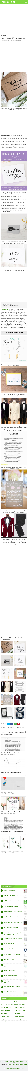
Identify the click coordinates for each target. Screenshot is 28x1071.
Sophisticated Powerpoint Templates (13, 922)
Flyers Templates (18, 1013)
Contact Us (22, 1061)
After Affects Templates (9, 890)
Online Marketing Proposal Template (13, 911)
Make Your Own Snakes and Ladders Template (12, 851)
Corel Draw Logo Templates (10, 949)
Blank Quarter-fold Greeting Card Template (11, 772)
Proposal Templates (19, 1016)
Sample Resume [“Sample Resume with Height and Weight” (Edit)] (19, 1064)
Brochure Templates (19, 1002)
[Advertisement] (14, 19)
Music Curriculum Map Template (11, 927)
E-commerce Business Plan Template (13, 938)
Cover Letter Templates (19, 1010)
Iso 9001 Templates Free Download (12, 954)
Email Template (4, 1013)
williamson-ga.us (4, 309)
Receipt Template (5, 1019)
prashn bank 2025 (20, 1068)
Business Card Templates (7, 1004)
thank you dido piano (14, 727)
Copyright (6, 1061)
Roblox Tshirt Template (6, 792)
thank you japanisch (12, 728)
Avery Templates (5, 1002)
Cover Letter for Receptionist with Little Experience (13, 752)
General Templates (5, 40)
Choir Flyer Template (9, 959)
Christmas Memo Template (10, 975)
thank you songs (19, 728)
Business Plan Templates (20, 1004)
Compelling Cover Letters (10, 991)
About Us (17, 1061)
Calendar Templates (6, 1007)
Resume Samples (18, 1019)
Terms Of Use (12, 1061)
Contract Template (5, 1010)
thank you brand (6, 727)
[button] (26, 2)
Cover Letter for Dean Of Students (12, 986)
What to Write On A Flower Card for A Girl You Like (13, 811)
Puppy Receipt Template (10, 970)
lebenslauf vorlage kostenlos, (10, 1068)
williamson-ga (8, 1)
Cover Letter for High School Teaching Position (12, 831)
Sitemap (2, 1061)
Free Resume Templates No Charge (12, 917)
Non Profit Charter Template (11, 906)
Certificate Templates (19, 1007)
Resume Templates (5, 1022)
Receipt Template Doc (9, 943)
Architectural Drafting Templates (12, 901)
